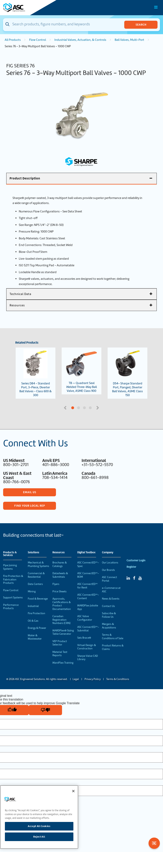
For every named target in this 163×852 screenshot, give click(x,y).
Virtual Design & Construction (86, 646)
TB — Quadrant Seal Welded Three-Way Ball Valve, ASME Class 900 (81, 371)
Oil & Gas (33, 620)
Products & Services (10, 554)
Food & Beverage (38, 598)
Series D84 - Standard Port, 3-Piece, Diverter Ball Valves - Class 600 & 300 (35, 373)
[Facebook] (134, 578)
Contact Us (108, 606)
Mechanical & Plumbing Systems (38, 564)
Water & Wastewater (35, 637)
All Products (13, 40)
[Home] (25, 7)
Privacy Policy (93, 679)
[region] (39, 817)
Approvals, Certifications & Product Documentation (61, 604)
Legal (76, 679)
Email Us (29, 492)
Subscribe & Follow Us (109, 615)
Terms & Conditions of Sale (112, 636)
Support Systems (13, 597)
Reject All (39, 836)
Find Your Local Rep (29, 505)
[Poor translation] (45, 710)
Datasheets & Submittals (60, 575)
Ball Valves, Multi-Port (129, 40)
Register (131, 567)
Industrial (33, 606)
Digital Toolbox (86, 552)
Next (98, 407)
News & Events (110, 598)
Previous (66, 407)
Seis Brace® (84, 637)
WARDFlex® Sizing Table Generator (63, 632)
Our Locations (110, 562)
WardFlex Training (62, 662)
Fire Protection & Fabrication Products (13, 579)
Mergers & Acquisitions (109, 625)
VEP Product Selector (59, 643)
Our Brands (108, 570)
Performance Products (11, 606)
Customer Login (136, 560)
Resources (58, 552)
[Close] (73, 791)
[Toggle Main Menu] (156, 7)
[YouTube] (140, 578)
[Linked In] (128, 578)
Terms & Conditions (117, 679)
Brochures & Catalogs (59, 564)
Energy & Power (37, 628)
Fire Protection (36, 613)
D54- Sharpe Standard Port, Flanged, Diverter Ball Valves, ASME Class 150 (127, 373)
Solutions (33, 552)
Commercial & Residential (36, 575)
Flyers (55, 584)
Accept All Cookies (39, 826)
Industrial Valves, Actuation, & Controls (80, 40)
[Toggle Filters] (154, 843)
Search (141, 24)
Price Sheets (59, 591)
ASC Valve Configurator (84, 618)
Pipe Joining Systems (10, 567)
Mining (32, 591)
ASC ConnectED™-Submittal (88, 628)
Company (107, 552)
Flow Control (37, 40)
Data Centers (35, 584)
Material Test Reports (59, 653)
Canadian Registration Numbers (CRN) (61, 620)
